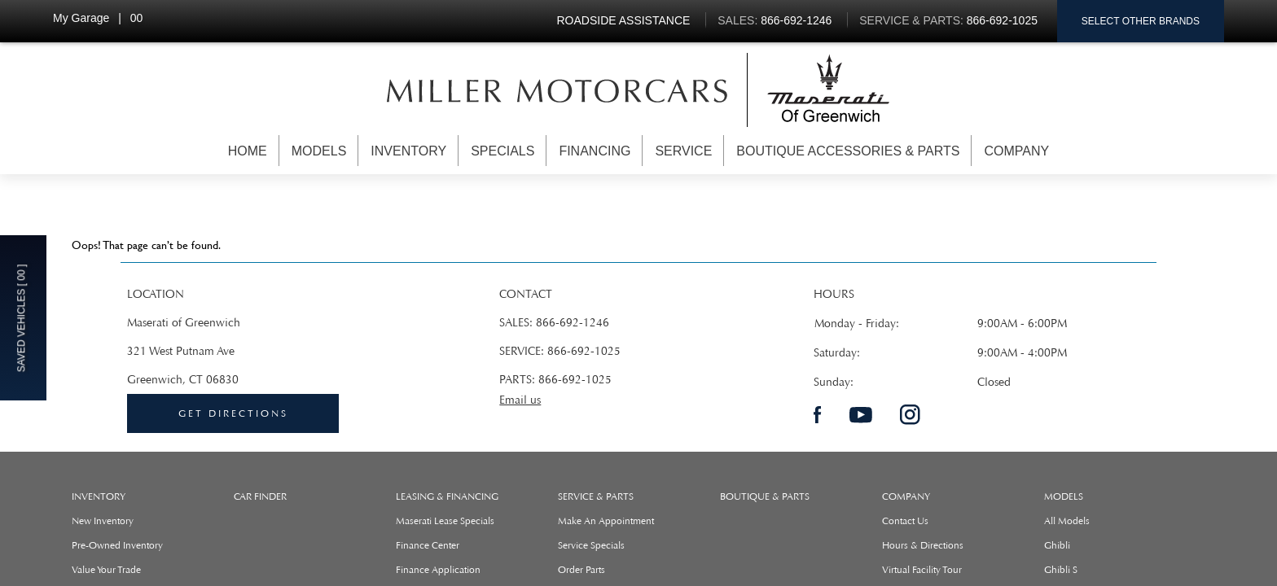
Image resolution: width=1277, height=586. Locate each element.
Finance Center (427, 545)
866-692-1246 (572, 323)
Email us (520, 400)
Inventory (408, 151)
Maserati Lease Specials (445, 521)
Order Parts (581, 569)
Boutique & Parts (765, 496)
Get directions (233, 413)
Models (319, 151)
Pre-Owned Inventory (117, 545)
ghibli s (1060, 569)
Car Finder (260, 496)
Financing (594, 151)
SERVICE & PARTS (596, 496)
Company (1016, 151)
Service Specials (591, 545)
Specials (502, 151)
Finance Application (438, 569)
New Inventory (103, 521)
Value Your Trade (106, 569)
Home (247, 151)
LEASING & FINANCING (447, 496)
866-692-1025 (584, 351)
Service (683, 151)
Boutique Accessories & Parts (847, 151)
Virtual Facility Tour (922, 569)
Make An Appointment (606, 521)
